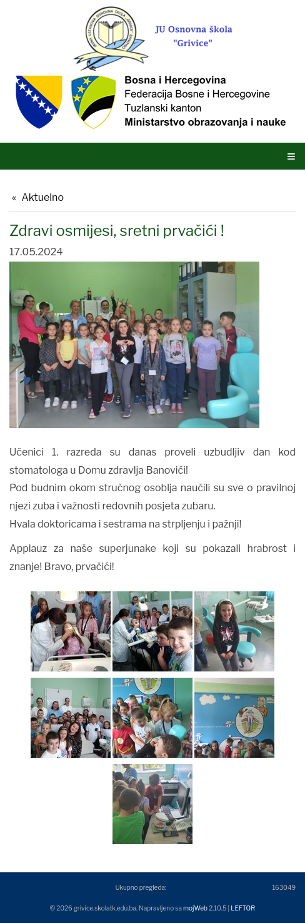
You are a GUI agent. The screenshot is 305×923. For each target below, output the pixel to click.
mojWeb (195, 908)
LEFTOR (243, 908)
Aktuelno (42, 197)
